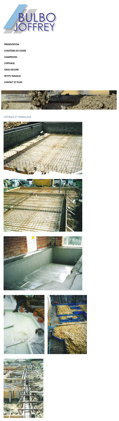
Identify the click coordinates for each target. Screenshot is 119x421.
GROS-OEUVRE (11, 69)
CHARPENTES (10, 57)
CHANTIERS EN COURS (15, 50)
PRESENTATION (11, 44)
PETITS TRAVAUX (12, 76)
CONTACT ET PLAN (13, 82)
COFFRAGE (9, 63)
